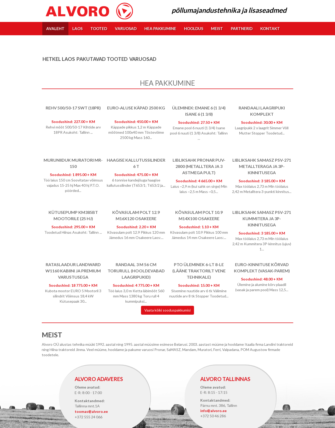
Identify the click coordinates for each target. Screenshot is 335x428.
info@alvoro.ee (213, 410)
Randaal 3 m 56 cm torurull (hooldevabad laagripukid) (136, 270)
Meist (217, 28)
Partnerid (241, 28)
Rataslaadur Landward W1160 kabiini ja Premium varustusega (73, 270)
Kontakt (270, 28)
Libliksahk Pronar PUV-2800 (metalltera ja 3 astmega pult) (199, 166)
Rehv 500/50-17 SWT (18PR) (73, 107)
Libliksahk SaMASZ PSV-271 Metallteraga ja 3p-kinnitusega (261, 166)
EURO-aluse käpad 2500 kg (136, 107)
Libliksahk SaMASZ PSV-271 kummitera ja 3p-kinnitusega (261, 218)
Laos (77, 28)
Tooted (98, 28)
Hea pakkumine (160, 28)
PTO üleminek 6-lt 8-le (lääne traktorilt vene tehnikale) (199, 270)
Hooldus (193, 28)
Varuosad (126, 28)
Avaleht (55, 28)
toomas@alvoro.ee (91, 411)
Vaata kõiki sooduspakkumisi (167, 310)
